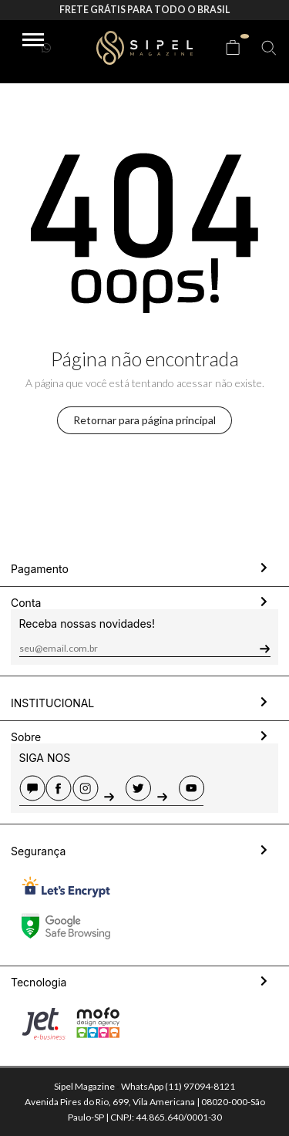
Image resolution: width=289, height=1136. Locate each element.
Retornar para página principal (144, 419)
